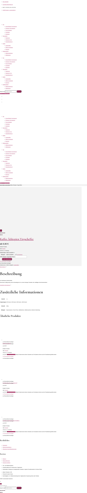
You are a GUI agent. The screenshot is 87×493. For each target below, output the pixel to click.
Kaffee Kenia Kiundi (7, 343)
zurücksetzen (19, 254)
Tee (3, 24)
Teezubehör (5, 36)
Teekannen (7, 37)
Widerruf (4, 458)
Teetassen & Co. (8, 39)
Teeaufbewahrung (8, 41)
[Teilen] (3, 490)
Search (19, 91)
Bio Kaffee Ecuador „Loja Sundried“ (10, 383)
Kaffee (4, 43)
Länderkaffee (8, 45)
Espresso (7, 49)
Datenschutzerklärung (7, 447)
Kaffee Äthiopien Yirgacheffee (17, 239)
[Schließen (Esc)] (4, 490)
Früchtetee (7, 32)
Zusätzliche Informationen (5, 285)
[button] (5, 261)
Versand (3, 248)
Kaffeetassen (8, 55)
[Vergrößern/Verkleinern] (0, 490)
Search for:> (2, 91)
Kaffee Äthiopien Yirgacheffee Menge (7, 256)
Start (1, 185)
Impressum (5, 445)
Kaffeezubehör (5, 51)
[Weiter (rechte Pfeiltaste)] (1, 492)
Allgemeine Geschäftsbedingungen (9, 449)
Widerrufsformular (6, 460)
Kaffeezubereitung (9, 53)
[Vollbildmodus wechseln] (1, 490)
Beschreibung (3, 266)
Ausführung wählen (11, 354)
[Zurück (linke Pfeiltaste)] (0, 492)
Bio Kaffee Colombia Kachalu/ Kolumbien (11, 420)
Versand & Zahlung (6, 462)
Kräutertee (7, 34)
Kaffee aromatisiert (9, 47)
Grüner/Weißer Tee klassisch (11, 26)
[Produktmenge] (21, 257)
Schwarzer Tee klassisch (10, 28)
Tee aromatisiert (8, 30)
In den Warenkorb (7, 259)
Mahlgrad (3, 254)
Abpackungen (3, 252)
